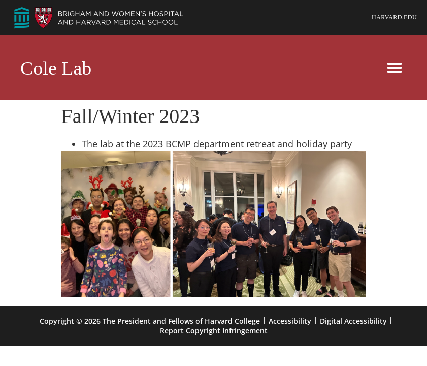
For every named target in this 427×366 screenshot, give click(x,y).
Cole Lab (55, 68)
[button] (394, 67)
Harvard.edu (394, 17)
